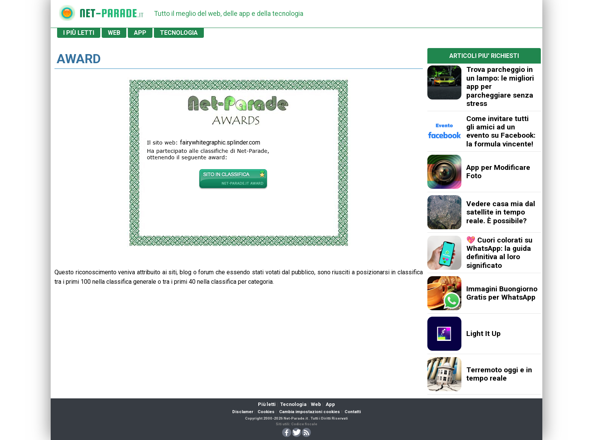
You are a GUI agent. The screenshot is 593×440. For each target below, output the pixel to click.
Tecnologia (293, 404)
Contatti (353, 411)
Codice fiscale (304, 424)
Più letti (267, 404)
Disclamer (242, 411)
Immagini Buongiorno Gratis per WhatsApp (501, 293)
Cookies (266, 411)
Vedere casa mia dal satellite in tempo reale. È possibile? (500, 212)
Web (316, 404)
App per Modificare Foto (498, 171)
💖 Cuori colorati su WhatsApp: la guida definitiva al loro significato (499, 253)
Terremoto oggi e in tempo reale (499, 373)
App (330, 404)
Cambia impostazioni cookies (309, 411)
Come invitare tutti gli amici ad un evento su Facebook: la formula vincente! (501, 131)
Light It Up (483, 333)
